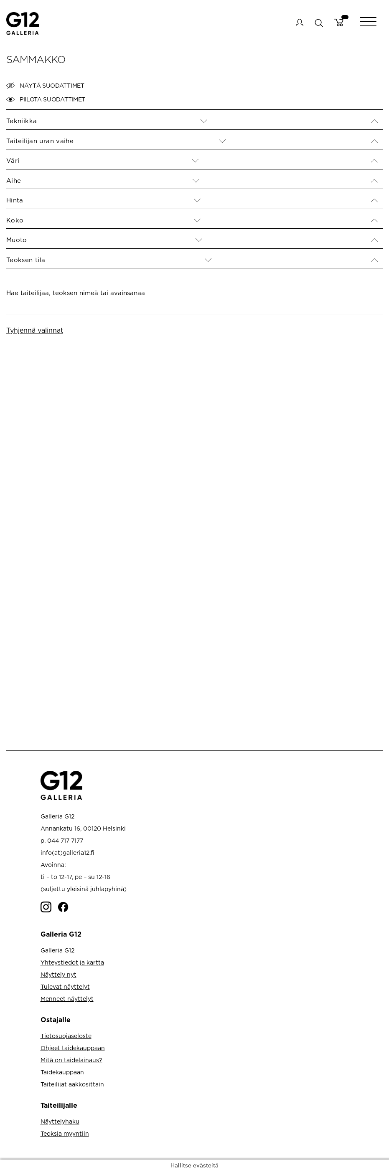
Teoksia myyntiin (65, 1133)
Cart (338, 22)
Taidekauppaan (62, 1072)
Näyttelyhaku (60, 1121)
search (318, 23)
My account (299, 22)
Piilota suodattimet (45, 99)
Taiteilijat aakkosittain (72, 1084)
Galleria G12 (57, 950)
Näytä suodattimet (45, 85)
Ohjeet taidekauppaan (73, 1048)
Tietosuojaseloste (66, 1036)
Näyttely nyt (58, 974)
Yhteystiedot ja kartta (72, 962)
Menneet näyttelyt (67, 998)
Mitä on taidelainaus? (71, 1060)
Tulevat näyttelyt (65, 986)
